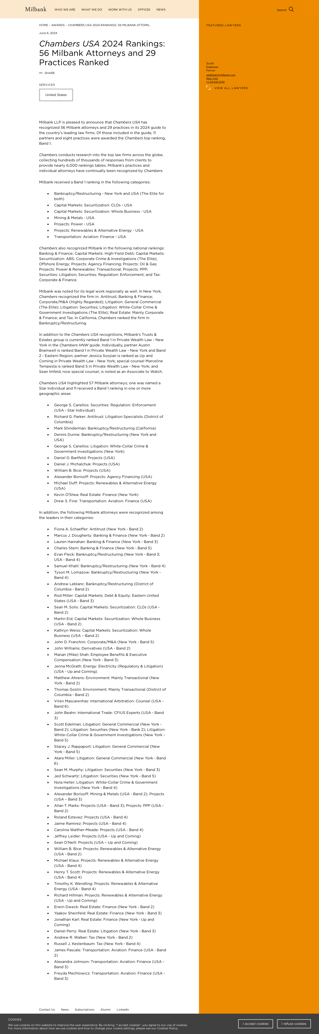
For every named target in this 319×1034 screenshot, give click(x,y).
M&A (63, 302)
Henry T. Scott (67, 872)
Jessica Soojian (102, 355)
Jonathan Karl (66, 919)
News (65, 1009)
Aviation (90, 237)
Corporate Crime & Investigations (106, 259)
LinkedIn (123, 1009)
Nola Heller (64, 782)
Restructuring (88, 193)
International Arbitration (112, 701)
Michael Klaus (66, 860)
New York (212, 78)
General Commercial (143, 302)
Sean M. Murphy (68, 770)
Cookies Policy (167, 1028)
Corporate (48, 302)
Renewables (82, 230)
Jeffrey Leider (67, 836)
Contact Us (47, 1009)
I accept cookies (256, 1024)
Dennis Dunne (66, 434)
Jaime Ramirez (67, 823)
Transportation (67, 237)
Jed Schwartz (66, 776)
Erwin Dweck (66, 907)
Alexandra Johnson (71, 961)
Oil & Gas (148, 264)
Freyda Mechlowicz (72, 973)
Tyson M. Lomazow (71, 572)
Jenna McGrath (67, 666)
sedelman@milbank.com (220, 74)
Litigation (113, 302)
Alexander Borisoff (71, 477)
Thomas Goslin (67, 689)
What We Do (91, 9)
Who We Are (65, 9)
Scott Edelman (67, 724)
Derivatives (92, 648)
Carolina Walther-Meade (76, 830)
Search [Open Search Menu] (282, 10)
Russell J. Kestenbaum (74, 944)
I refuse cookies (294, 1024)
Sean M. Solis (66, 607)
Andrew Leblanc (69, 584)
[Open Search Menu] (291, 10)
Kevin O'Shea (66, 494)
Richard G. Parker (69, 416)
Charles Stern (66, 548)
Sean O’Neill (65, 842)
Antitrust (108, 296)
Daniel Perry (65, 931)
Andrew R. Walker (70, 937)
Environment (97, 678)
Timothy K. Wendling (73, 883)
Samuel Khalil (66, 566)
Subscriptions (84, 1009)
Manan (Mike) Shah (71, 654)
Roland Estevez (68, 817)
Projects (61, 224)
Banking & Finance (56, 253)
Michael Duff (65, 483)
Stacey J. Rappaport (72, 746)
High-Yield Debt (119, 253)
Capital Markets (68, 205)
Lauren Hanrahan (69, 542)
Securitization (96, 205)
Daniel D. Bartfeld (70, 458)
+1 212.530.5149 (215, 81)
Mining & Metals (68, 218)
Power (77, 224)
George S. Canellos (71, 405)
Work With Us (120, 9)
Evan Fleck (64, 554)
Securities (87, 274)
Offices (144, 9)
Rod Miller (63, 595)
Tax (156, 274)
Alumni (106, 1009)
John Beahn (64, 712)
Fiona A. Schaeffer (70, 529)
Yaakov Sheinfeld (69, 913)
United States (56, 95)
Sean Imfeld (50, 371)
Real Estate (120, 312)
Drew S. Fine (65, 501)
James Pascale (67, 950)
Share (50, 73)
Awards (58, 25)
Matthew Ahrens (69, 678)
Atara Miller (64, 758)
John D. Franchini (69, 642)
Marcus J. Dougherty (72, 535)
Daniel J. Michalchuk (72, 464)
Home (43, 25)
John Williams (67, 648)
